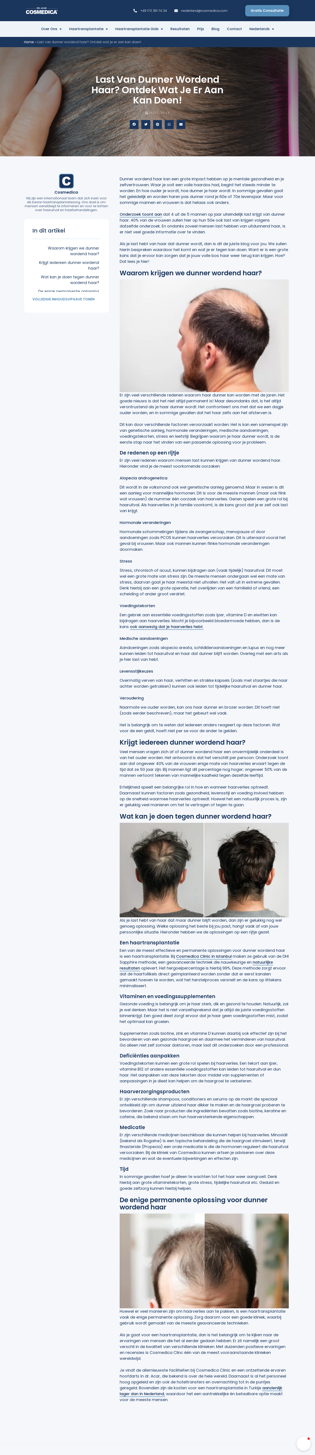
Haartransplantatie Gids (139, 29)
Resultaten (180, 29)
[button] (134, 124)
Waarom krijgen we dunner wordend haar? (73, 251)
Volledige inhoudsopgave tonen (63, 299)
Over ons (51, 29)
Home (29, 42)
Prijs (200, 29)
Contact (234, 29)
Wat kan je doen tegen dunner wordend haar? (70, 279)
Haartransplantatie (88, 29)
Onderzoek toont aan (141, 214)
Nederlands (261, 29)
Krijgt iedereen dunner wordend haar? (69, 265)
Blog (215, 29)
